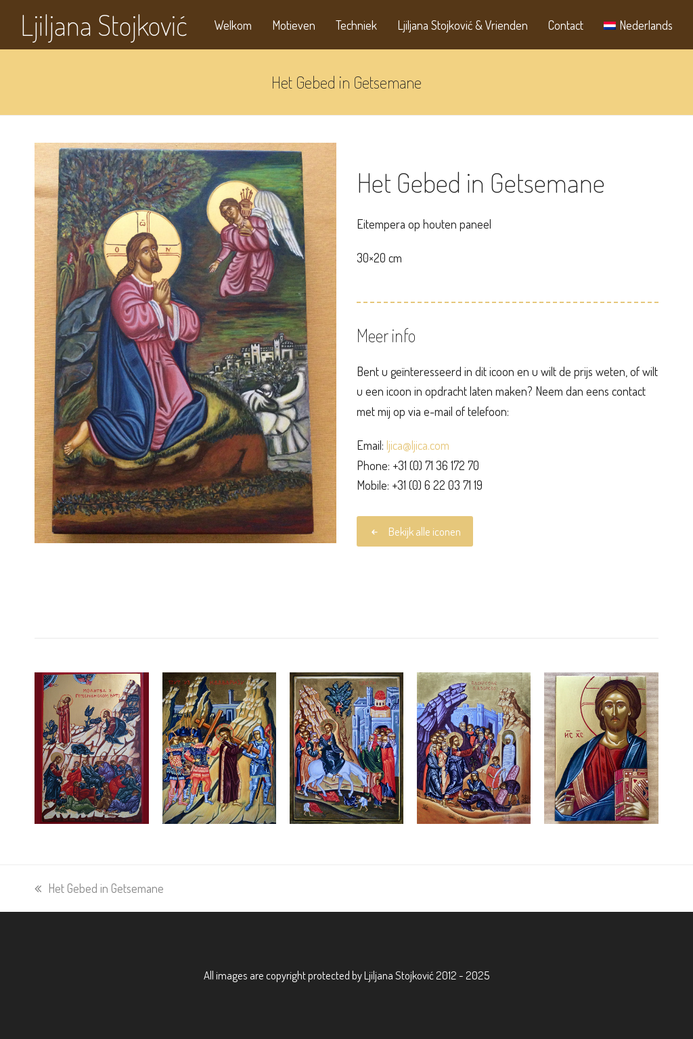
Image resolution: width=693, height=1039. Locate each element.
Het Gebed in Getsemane (99, 888)
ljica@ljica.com (417, 445)
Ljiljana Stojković (103, 25)
